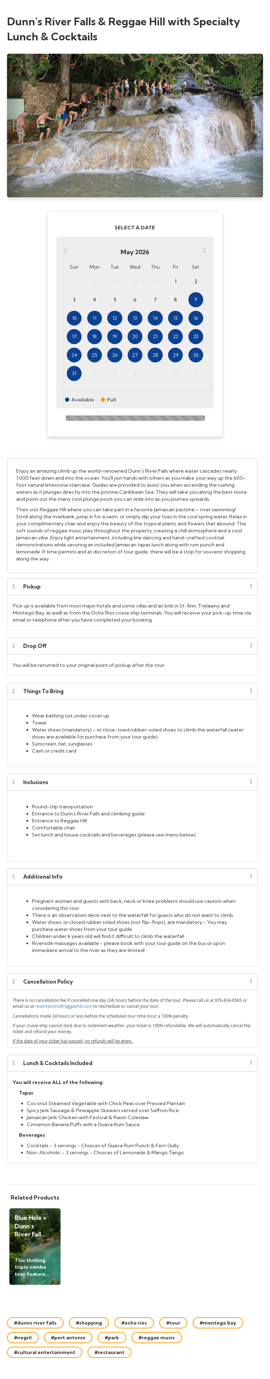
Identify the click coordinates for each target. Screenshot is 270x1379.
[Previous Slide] (16, 126)
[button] (132, 587)
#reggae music (157, 1337)
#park (112, 1337)
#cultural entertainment (44, 1352)
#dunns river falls (35, 1323)
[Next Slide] (254, 126)
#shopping (89, 1323)
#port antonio (68, 1337)
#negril (23, 1337)
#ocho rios (134, 1323)
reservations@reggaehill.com (63, 1006)
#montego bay (218, 1323)
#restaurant (109, 1352)
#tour (173, 1323)
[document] (132, 515)
